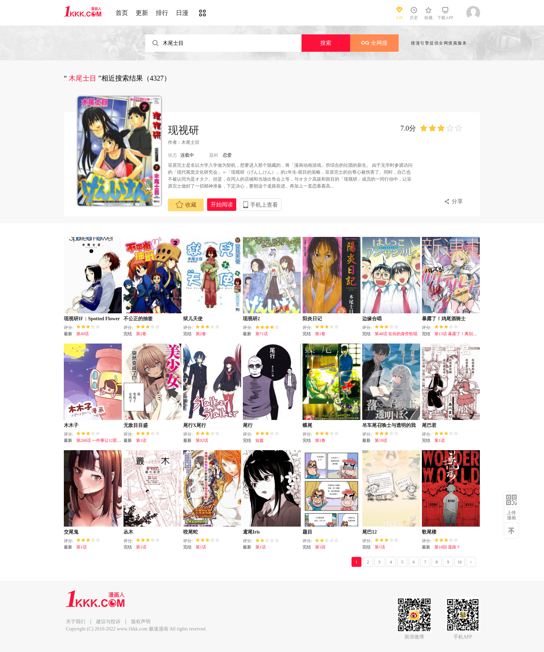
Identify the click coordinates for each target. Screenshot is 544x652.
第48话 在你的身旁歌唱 (396, 333)
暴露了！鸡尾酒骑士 (444, 318)
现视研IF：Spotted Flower (92, 318)
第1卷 (320, 333)
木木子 (71, 425)
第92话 (202, 440)
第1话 (141, 440)
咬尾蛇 (190, 532)
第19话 (381, 440)
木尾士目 (190, 142)
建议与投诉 (108, 621)
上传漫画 (511, 515)
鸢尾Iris (251, 532)
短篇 (259, 440)
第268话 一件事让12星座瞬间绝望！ (109, 440)
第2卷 (141, 333)
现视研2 (251, 318)
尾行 (248, 425)
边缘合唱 (372, 318)
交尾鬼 (71, 532)
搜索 (325, 43)
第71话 (261, 333)
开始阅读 (222, 204)
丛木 (128, 532)
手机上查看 (264, 205)
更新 (142, 12)
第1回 (320, 547)
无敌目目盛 (136, 425)
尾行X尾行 (194, 425)
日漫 (182, 12)
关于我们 (75, 621)
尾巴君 (429, 425)
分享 (457, 201)
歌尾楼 (429, 532)
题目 (307, 532)
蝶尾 (307, 425)
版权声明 (141, 621)
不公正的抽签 (138, 318)
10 (460, 562)
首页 (122, 12)
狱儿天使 (193, 318)
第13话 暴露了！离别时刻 (457, 333)
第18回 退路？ (447, 547)
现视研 (183, 130)
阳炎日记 (312, 318)
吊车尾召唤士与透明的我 (389, 425)
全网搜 (374, 43)
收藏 (186, 204)
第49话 (82, 333)
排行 (162, 12)
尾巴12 (369, 532)
